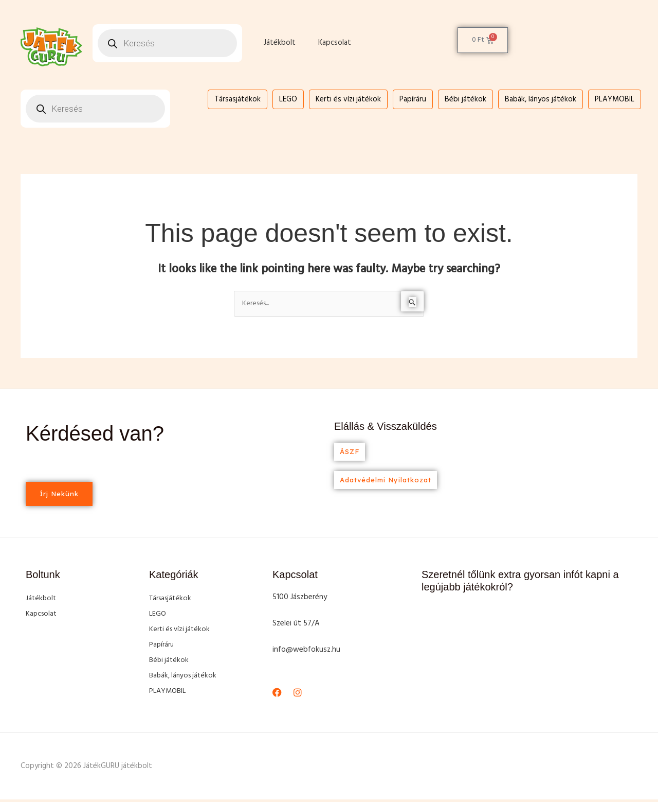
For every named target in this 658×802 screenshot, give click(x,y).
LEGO (288, 99)
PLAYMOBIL (614, 99)
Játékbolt (280, 43)
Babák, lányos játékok (540, 99)
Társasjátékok (237, 99)
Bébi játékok (465, 99)
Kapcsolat (334, 43)
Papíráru (412, 99)
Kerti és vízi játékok (348, 99)
